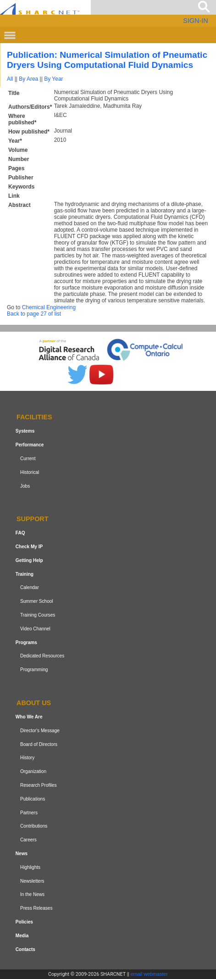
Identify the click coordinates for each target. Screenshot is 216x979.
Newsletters (32, 881)
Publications (32, 798)
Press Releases (36, 908)
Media (22, 935)
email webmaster (149, 974)
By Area (28, 79)
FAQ (20, 532)
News (22, 853)
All (10, 79)
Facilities (34, 417)
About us (34, 702)
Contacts (25, 949)
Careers (28, 839)
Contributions (33, 826)
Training (24, 574)
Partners (29, 812)
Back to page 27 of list (34, 314)
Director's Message (40, 730)
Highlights (30, 867)
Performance (30, 444)
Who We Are (29, 716)
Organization (33, 771)
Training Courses (37, 614)
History (27, 757)
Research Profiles (38, 785)
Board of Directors (38, 744)
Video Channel (35, 628)
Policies (24, 921)
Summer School (36, 601)
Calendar (29, 587)
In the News (32, 894)
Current (28, 458)
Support (33, 519)
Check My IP (29, 546)
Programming (34, 669)
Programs (26, 642)
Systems (25, 431)
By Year (53, 79)
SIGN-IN (195, 20)
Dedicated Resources (42, 656)
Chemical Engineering (49, 307)
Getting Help (29, 560)
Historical (29, 472)
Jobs (25, 486)
